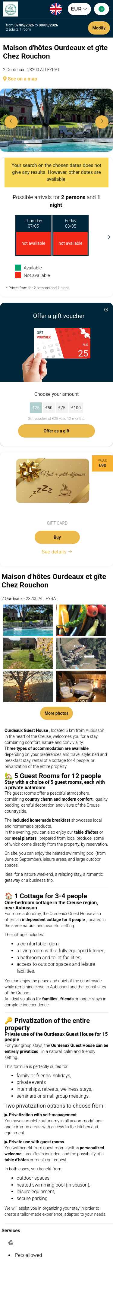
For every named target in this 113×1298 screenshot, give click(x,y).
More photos (56, 713)
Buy (57, 537)
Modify (99, 28)
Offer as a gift (57, 431)
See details (57, 552)
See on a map (20, 79)
